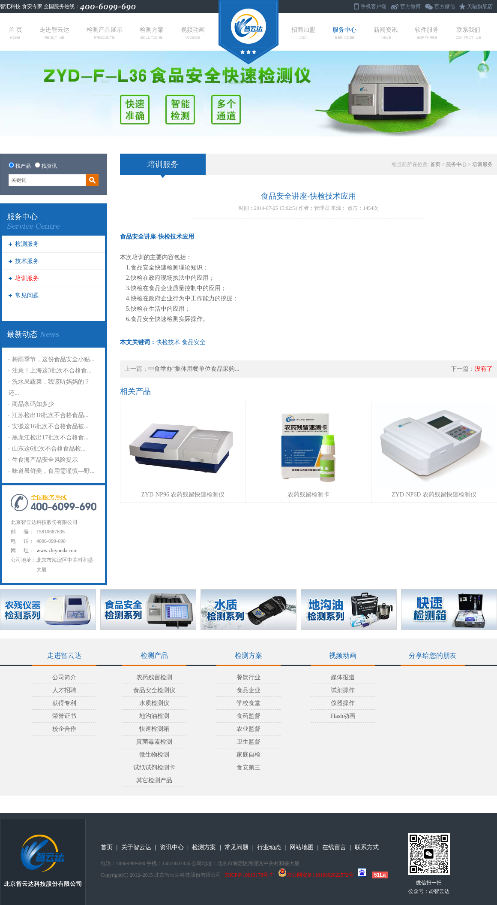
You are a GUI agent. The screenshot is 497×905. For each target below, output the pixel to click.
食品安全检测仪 (154, 690)
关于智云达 (136, 847)
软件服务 (427, 33)
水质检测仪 (154, 703)
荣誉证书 (64, 716)
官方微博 (410, 6)
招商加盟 (303, 33)
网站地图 (302, 847)
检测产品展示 (105, 33)
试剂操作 (343, 690)
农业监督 (248, 729)
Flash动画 (342, 716)
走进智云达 (54, 33)
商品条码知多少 (33, 404)
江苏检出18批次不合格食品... (50, 415)
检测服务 (27, 244)
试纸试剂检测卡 (154, 767)
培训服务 (27, 278)
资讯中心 (172, 847)
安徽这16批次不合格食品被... (50, 426)
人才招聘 (64, 690)
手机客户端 (373, 6)
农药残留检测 (154, 677)
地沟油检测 (154, 716)
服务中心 (344, 33)
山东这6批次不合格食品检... (49, 448)
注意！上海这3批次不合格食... (52, 370)
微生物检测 (154, 754)
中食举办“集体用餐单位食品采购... (194, 369)
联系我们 (468, 33)
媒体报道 (343, 677)
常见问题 (27, 295)
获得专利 (64, 703)
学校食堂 (248, 703)
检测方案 (152, 33)
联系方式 (367, 847)
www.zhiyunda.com (57, 551)
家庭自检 (248, 754)
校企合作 (64, 729)
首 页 (15, 33)
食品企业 (248, 690)
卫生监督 (248, 742)
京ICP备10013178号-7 (249, 875)
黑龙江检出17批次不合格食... (50, 437)
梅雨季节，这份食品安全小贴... (53, 359)
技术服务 (27, 261)
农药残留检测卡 (308, 494)
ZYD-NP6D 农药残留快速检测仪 (434, 494)
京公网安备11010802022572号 (315, 875)
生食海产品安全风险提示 (45, 460)
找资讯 (49, 166)
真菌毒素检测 (154, 742)
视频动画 (193, 33)
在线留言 (334, 847)
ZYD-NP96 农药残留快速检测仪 (183, 494)
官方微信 (444, 6)
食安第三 (248, 767)
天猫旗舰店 (480, 6)
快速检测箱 (154, 729)
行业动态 (269, 847)
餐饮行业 (248, 677)
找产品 (23, 166)
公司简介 (64, 677)
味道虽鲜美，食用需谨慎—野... (53, 471)
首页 (435, 164)
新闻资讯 (386, 33)
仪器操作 (343, 703)
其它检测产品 (154, 780)
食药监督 (248, 716)
